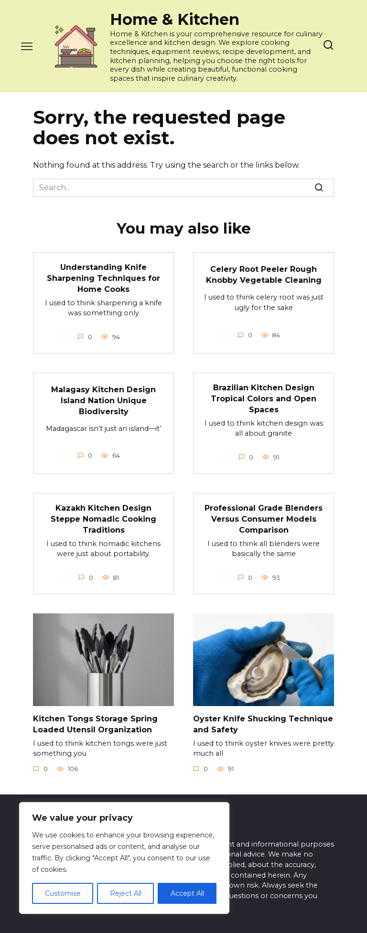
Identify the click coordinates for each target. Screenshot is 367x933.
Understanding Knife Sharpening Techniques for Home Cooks (103, 278)
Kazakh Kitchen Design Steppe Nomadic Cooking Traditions (103, 517)
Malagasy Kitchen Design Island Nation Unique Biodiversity (103, 399)
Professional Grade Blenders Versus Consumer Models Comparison (264, 517)
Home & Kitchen (174, 19)
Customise (63, 893)
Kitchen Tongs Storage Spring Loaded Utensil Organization (95, 721)
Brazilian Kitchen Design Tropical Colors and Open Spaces (263, 397)
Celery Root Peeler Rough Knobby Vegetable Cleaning (264, 274)
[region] (124, 858)
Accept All (187, 893)
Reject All (125, 893)
